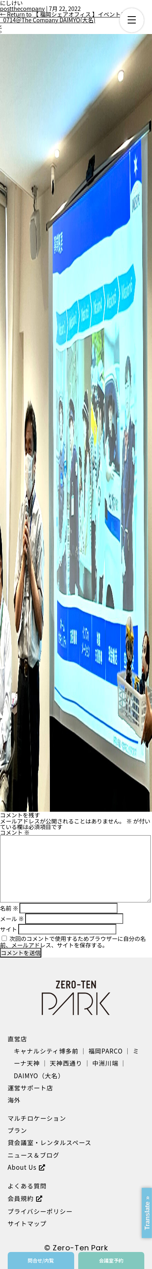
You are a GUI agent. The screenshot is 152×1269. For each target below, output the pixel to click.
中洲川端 (105, 1062)
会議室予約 (111, 1260)
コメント (15, 832)
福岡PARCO (105, 1050)
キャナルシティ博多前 (46, 1050)
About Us (22, 1166)
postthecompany (22, 8)
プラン (17, 1130)
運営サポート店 (30, 1087)
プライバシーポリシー (40, 1211)
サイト (8, 929)
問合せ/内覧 (41, 1260)
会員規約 (21, 1198)
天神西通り (66, 1062)
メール (12, 919)
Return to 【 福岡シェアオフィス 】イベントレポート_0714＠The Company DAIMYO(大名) (71, 17)
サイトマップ (27, 1223)
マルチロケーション (37, 1117)
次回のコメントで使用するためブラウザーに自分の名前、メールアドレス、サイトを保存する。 (73, 941)
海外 (14, 1099)
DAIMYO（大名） (39, 1075)
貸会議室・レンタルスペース (50, 1142)
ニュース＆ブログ (34, 1154)
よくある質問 (27, 1185)
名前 (9, 908)
